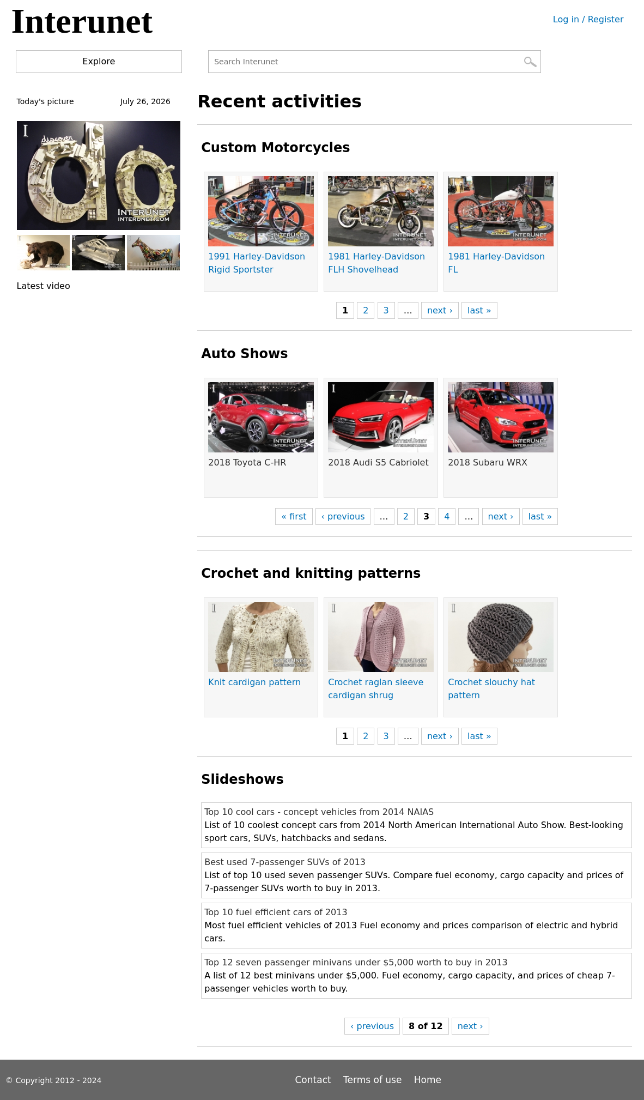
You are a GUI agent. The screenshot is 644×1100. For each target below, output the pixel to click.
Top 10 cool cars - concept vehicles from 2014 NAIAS (319, 812)
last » (479, 310)
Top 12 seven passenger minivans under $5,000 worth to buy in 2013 (355, 962)
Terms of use (372, 1079)
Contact (315, 1079)
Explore (98, 61)
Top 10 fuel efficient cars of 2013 (275, 912)
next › (440, 310)
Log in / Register (588, 19)
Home (427, 1079)
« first (293, 516)
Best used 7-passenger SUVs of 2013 (285, 862)
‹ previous (343, 516)
